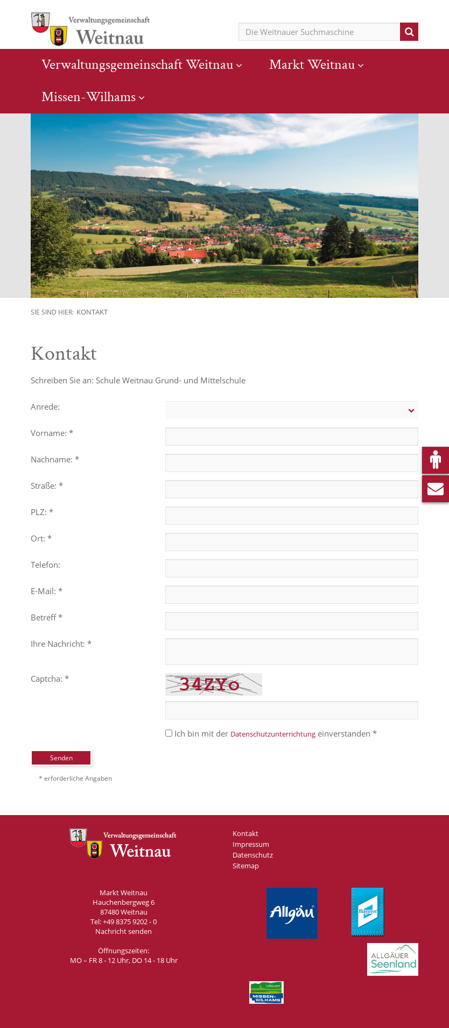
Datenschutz (253, 855)
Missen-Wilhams (88, 97)
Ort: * (41, 538)
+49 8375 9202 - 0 (130, 921)
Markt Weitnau (312, 64)
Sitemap (246, 865)
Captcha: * (50, 678)
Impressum (251, 844)
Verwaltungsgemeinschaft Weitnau (137, 64)
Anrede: (45, 406)
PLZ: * (42, 511)
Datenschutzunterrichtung (272, 734)
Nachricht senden (123, 931)
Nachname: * (55, 459)
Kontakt (92, 312)
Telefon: (45, 564)
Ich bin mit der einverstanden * (271, 733)
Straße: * (47, 485)
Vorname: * (52, 432)
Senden (61, 757)
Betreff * (46, 617)
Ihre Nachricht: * (61, 643)
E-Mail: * (46, 591)
